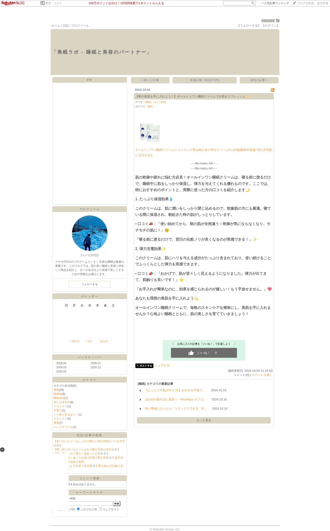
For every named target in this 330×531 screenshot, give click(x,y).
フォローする (89, 284)
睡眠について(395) (155, 102)
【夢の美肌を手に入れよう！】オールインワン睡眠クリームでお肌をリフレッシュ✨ (192, 96)
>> (275, 3)
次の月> (104, 341)
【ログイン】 (271, 25)
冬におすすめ (62, 402)
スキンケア (60, 418)
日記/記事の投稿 (89, 435)
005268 (268, 20)
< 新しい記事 (150, 80)
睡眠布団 (59, 398)
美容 (56, 422)
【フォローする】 (249, 25)
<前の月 (74, 341)
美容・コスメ (53, 3)
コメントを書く (262, 375)
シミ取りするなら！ (66, 414)
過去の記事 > (259, 80)
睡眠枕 (58, 394)
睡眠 (56, 389)
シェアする (162, 365)
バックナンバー (90, 357)
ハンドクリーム (63, 427)
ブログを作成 (305, 3)
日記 (66, 25)
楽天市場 (322, 3)
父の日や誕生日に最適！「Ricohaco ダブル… (175, 399)
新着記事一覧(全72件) (204, 80)
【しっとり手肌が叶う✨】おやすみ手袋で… (175, 390)
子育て (58, 410)
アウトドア (60, 406)
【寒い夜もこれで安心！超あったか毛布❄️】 (81, 453)
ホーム (55, 25)
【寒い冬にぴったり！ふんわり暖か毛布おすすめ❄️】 (87, 449)
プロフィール (80, 25)
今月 (89, 341)
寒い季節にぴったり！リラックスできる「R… (176, 408)
